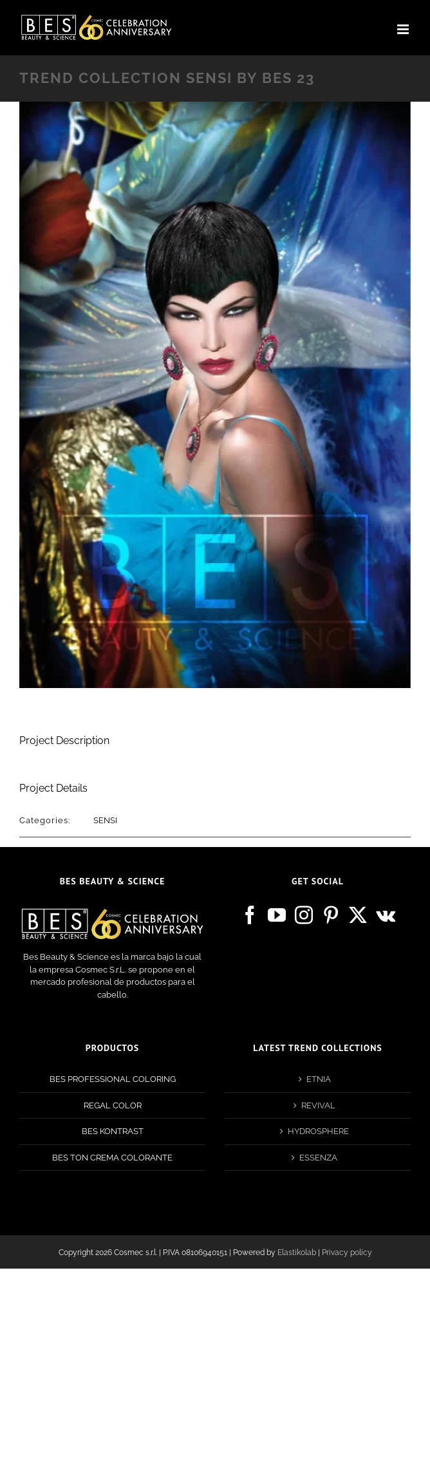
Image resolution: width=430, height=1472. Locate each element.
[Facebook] (250, 915)
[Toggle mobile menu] (404, 29)
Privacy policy (347, 1252)
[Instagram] (304, 915)
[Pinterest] (331, 915)
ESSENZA (318, 1157)
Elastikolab (296, 1252)
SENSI (105, 820)
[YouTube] (277, 915)
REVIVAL (318, 1105)
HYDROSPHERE (318, 1131)
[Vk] (385, 915)
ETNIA (318, 1079)
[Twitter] (358, 915)
